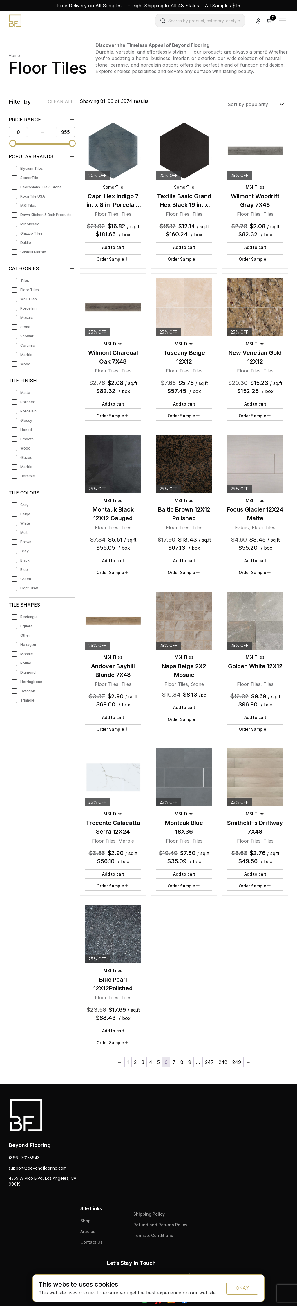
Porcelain (28, 308)
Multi (24, 532)
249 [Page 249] (236, 1062)
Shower (27, 336)
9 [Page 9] (189, 1062)
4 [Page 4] (150, 1062)
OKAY (242, 1288)
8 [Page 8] (181, 1062)
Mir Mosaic (29, 224)
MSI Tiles (28, 205)
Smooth (27, 439)
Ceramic (27, 345)
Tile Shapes (24, 605)
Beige (25, 514)
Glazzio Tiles (31, 233)
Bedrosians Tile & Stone (41, 187)
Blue (24, 569)
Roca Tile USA (32, 196)
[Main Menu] (282, 20)
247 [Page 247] (209, 1062)
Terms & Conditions (153, 1235)
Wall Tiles (28, 299)
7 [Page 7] (174, 1062)
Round (25, 663)
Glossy (26, 420)
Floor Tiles (29, 290)
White (25, 523)
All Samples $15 (222, 5)
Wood (25, 364)
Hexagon (28, 644)
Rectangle (29, 617)
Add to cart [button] (113, 247)
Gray (24, 505)
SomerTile (29, 178)
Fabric (242, 527)
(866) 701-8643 (24, 1157)
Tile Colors (24, 493)
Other (25, 635)
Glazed (26, 457)
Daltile (25, 242)
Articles (87, 1231)
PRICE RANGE (25, 120)
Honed (26, 430)
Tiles (24, 280)
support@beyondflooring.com (37, 1168)
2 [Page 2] (135, 1062)
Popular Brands (31, 156)
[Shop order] (255, 104)
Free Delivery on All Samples (89, 5)
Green (25, 579)
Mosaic (26, 317)
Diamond (28, 672)
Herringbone (31, 682)
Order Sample (113, 259)
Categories (24, 268)
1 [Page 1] (128, 1062)
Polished (27, 402)
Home (14, 55)
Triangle (27, 700)
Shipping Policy (149, 1214)
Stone (25, 327)
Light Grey (29, 588)
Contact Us (91, 1242)
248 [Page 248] (223, 1062)
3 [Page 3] (143, 1062)
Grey (24, 551)
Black (25, 560)
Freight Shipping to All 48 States (163, 5)
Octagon (27, 691)
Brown (25, 542)
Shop (85, 1220)
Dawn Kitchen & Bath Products (46, 215)
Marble (26, 354)
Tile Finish (23, 380)
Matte (25, 392)
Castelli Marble (33, 252)
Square (26, 626)
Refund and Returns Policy (160, 1224)
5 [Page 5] (158, 1062)
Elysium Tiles (31, 168)
